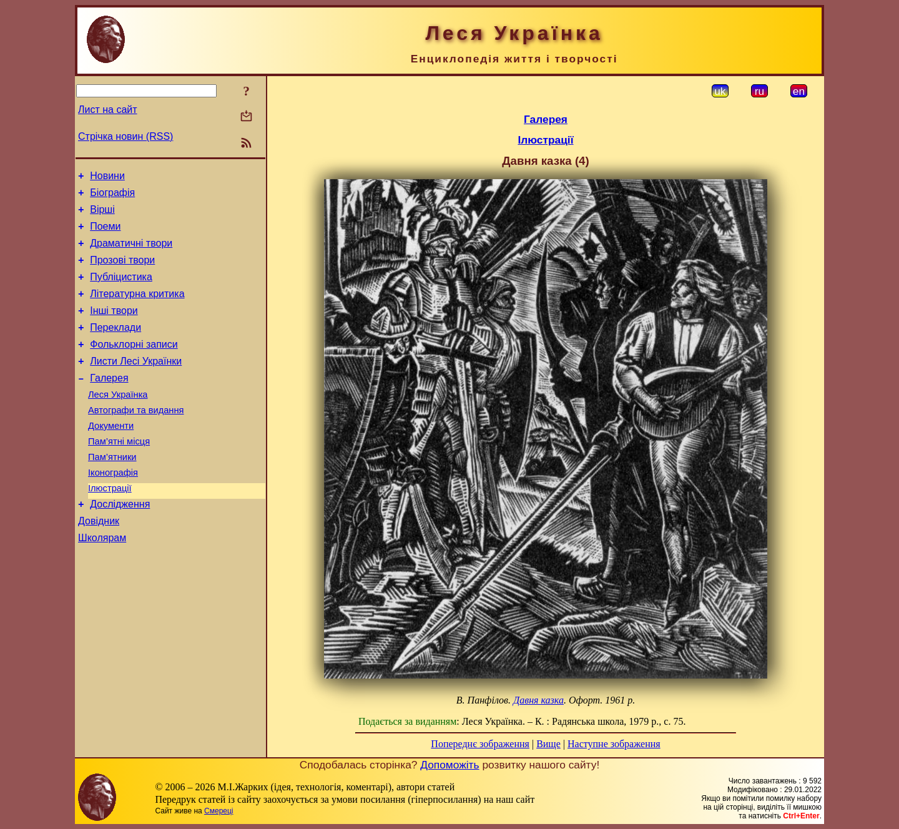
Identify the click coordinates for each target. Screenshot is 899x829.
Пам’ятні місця (119, 473)
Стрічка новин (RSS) (125, 136)
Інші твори (114, 327)
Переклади (115, 346)
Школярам (102, 581)
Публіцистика (121, 290)
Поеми (105, 233)
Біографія (112, 196)
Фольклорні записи (133, 365)
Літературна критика (137, 308)
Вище (548, 743)
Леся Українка (118, 421)
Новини (107, 177)
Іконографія (113, 508)
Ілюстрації (110, 526)
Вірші (102, 215)
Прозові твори (122, 271)
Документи (111, 456)
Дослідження (120, 543)
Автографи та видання (136, 438)
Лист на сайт (107, 109)
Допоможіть (449, 764)
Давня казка (538, 700)
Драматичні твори (131, 252)
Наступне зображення (614, 743)
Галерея (109, 402)
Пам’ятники (112, 491)
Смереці (218, 811)
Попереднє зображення (480, 743)
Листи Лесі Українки (136, 383)
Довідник (98, 562)
